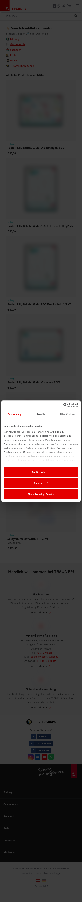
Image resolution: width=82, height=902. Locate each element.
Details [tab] (41, 414)
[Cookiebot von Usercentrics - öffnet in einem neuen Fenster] (63, 405)
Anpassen (41, 483)
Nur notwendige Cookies (41, 494)
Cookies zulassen (41, 472)
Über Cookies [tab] (67, 414)
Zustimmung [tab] (14, 414)
